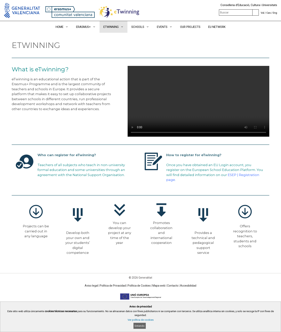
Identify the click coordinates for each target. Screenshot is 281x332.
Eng (275, 12)
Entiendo (140, 325)
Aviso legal (91, 285)
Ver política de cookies (141, 319)
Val (262, 12)
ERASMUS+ (88, 27)
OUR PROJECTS (190, 27)
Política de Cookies (139, 285)
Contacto (172, 285)
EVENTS (166, 27)
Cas (268, 12)
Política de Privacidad (113, 285)
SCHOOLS (142, 27)
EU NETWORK (217, 27)
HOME (64, 27)
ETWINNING (115, 27)
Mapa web (158, 285)
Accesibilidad (188, 285)
